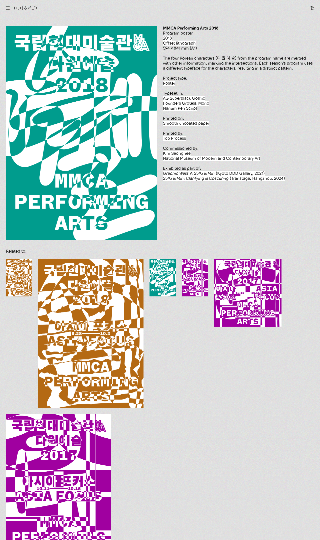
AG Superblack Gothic (184, 98)
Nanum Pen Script (180, 108)
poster (169, 83)
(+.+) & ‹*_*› (26, 8)
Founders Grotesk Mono (186, 103)
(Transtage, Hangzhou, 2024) (224, 178)
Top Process (174, 138)
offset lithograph (179, 43)
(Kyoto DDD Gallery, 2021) (214, 173)
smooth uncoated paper (186, 123)
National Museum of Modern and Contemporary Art (211, 158)
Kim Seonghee (176, 153)
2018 (167, 38)
